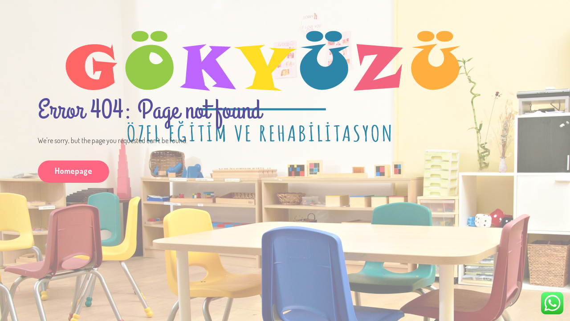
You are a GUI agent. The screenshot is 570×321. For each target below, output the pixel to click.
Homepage (73, 171)
